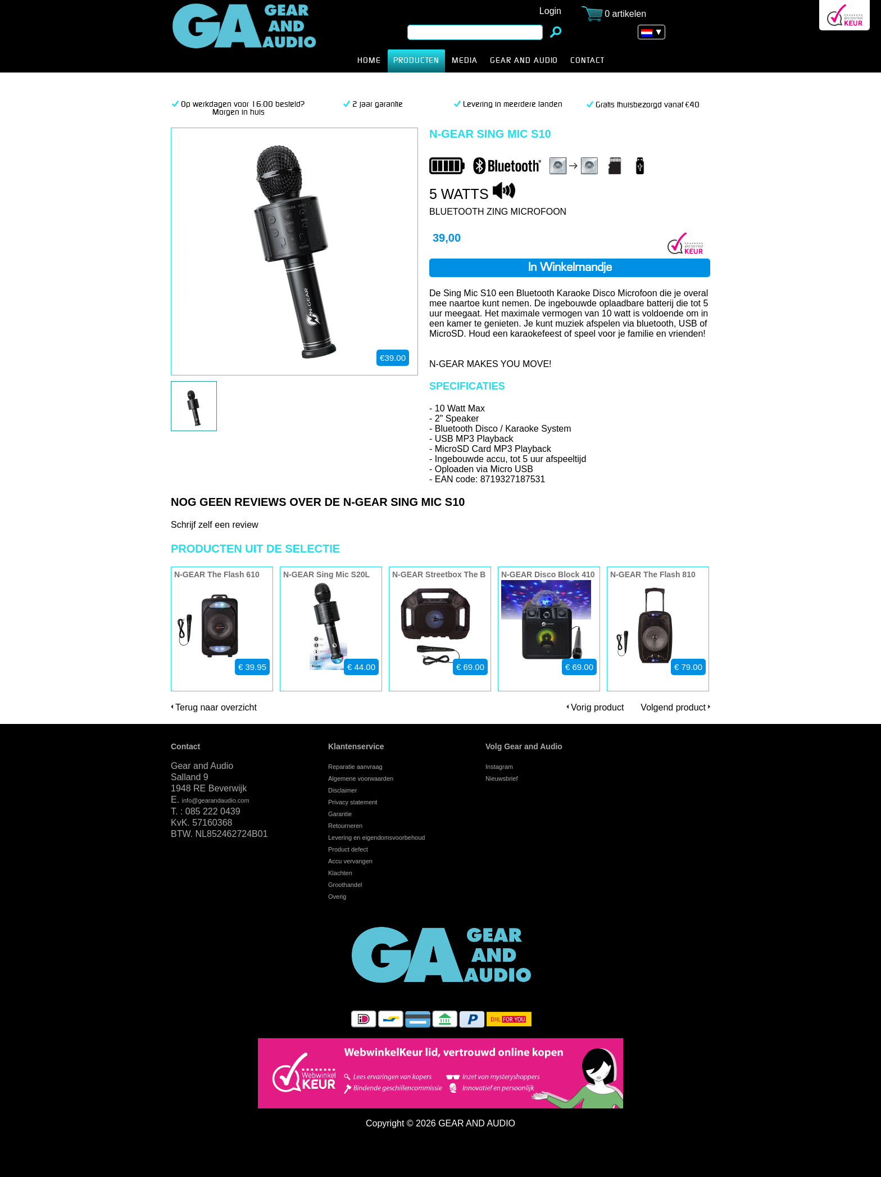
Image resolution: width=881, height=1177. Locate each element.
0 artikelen (625, 14)
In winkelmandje (570, 268)
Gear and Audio (524, 61)
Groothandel (345, 884)
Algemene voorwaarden (360, 778)
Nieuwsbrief (501, 778)
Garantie (340, 814)
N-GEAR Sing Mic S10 (262, 36)
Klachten (340, 873)
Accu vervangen (350, 861)
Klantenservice (356, 746)
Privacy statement (352, 802)
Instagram (499, 766)
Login (550, 11)
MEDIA (465, 61)
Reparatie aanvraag (355, 766)
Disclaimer (342, 790)
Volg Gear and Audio (523, 746)
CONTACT (587, 61)
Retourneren (345, 825)
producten (416, 61)
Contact (185, 746)
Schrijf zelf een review (214, 524)
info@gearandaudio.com (215, 800)
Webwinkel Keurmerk (844, 15)
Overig (337, 896)
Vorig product (597, 707)
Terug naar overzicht (216, 707)
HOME (369, 61)
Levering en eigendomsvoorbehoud (376, 837)
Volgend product (673, 707)
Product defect (348, 849)
